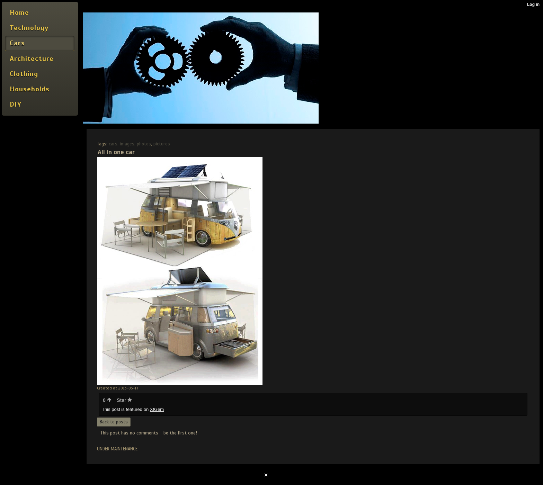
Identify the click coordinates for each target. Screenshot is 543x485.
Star (124, 400)
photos (144, 144)
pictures (161, 144)
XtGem (157, 409)
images (127, 144)
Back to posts (114, 422)
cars (113, 144)
